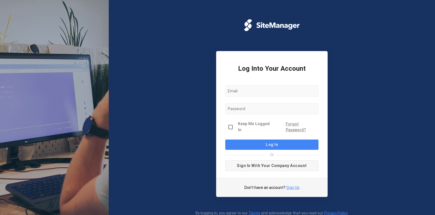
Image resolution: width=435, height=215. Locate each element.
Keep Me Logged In (254, 126)
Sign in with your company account (272, 165)
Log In (272, 144)
